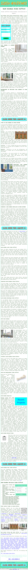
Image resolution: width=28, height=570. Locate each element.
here (21, 480)
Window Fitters (24, 539)
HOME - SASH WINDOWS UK (14, 559)
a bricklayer (20, 516)
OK (18, 569)
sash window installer (8, 99)
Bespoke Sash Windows (9, 543)
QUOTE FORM (14, 457)
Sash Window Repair (17, 544)
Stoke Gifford (22, 231)
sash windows (3, 17)
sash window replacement (6, 451)
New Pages (4, 562)
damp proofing (18, 513)
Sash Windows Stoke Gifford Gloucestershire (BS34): (12, 15)
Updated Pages (9, 562)
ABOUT (18, 6)
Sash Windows (3, 540)
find (4, 469)
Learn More (15, 569)
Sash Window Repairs (8, 545)
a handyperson (24, 514)
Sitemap (2, 562)
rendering (3, 521)
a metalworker (4, 513)
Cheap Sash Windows (11, 540)
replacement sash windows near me (14, 406)
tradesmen (6, 522)
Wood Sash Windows (23, 541)
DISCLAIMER (25, 6)
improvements (3, 509)
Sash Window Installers (15, 539)
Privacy (26, 562)
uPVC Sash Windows (20, 540)
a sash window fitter (16, 511)
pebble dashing (13, 515)
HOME (13, 6)
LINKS (15, 6)
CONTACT (21, 6)
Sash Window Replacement (15, 547)
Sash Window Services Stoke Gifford (12, 482)
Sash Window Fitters (12, 542)
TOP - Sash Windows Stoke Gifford (8, 553)
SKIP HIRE (11, 514)
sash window (11, 51)
